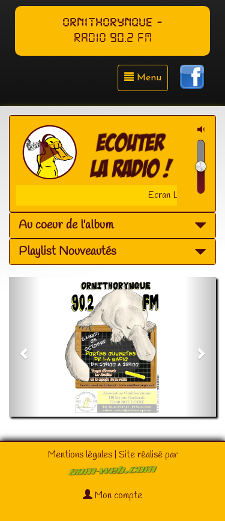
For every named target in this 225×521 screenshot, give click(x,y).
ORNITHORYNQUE (107, 23)
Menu (142, 77)
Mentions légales (80, 454)
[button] (24, 347)
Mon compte (112, 495)
